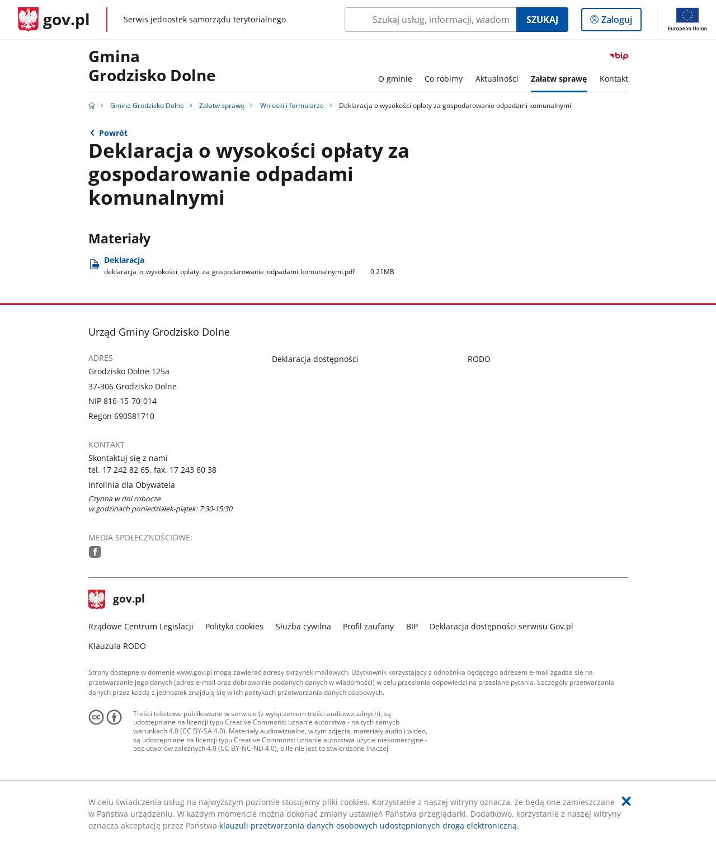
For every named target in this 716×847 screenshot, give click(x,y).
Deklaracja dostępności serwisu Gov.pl (501, 626)
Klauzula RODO (117, 646)
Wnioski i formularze (292, 105)
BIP (412, 626)
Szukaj (542, 19)
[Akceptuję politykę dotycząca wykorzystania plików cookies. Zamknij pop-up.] (626, 801)
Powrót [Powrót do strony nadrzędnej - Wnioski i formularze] (113, 133)
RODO (479, 359)
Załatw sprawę (221, 105)
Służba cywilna (303, 626)
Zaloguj (620, 21)
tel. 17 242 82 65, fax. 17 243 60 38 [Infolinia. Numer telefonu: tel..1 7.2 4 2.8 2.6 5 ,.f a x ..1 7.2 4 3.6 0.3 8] (152, 469)
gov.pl (116, 600)
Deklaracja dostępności (315, 359)
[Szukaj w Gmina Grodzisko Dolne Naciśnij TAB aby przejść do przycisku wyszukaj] (430, 19)
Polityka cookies (234, 626)
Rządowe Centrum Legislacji (141, 626)
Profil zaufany (368, 626)
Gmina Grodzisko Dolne (152, 66)
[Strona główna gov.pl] (54, 19)
